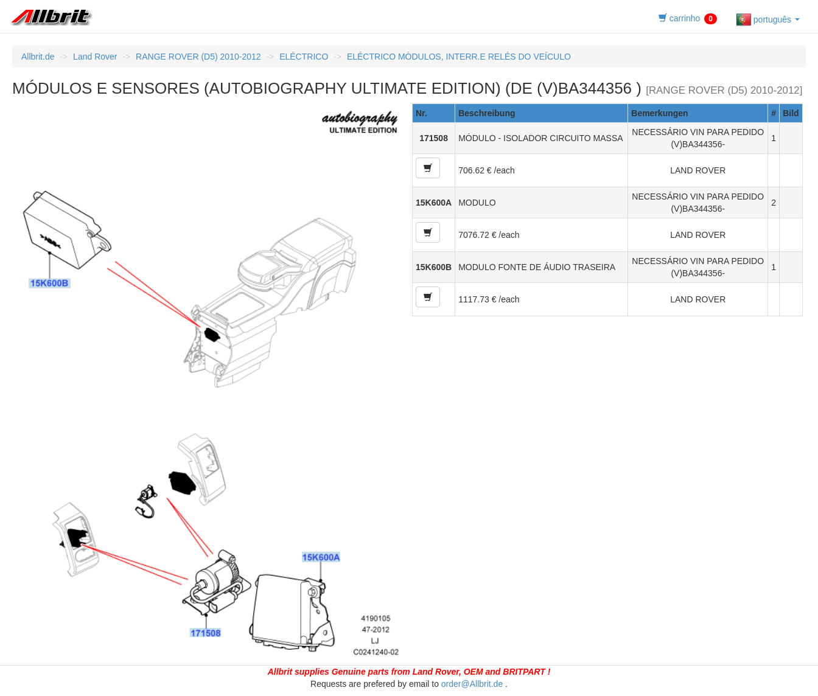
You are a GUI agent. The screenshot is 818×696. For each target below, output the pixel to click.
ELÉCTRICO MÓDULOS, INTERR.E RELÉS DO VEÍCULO (459, 56)
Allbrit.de (37, 56)
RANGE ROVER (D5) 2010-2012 (198, 56)
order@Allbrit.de (472, 684)
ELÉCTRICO (303, 56)
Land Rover (95, 56)
